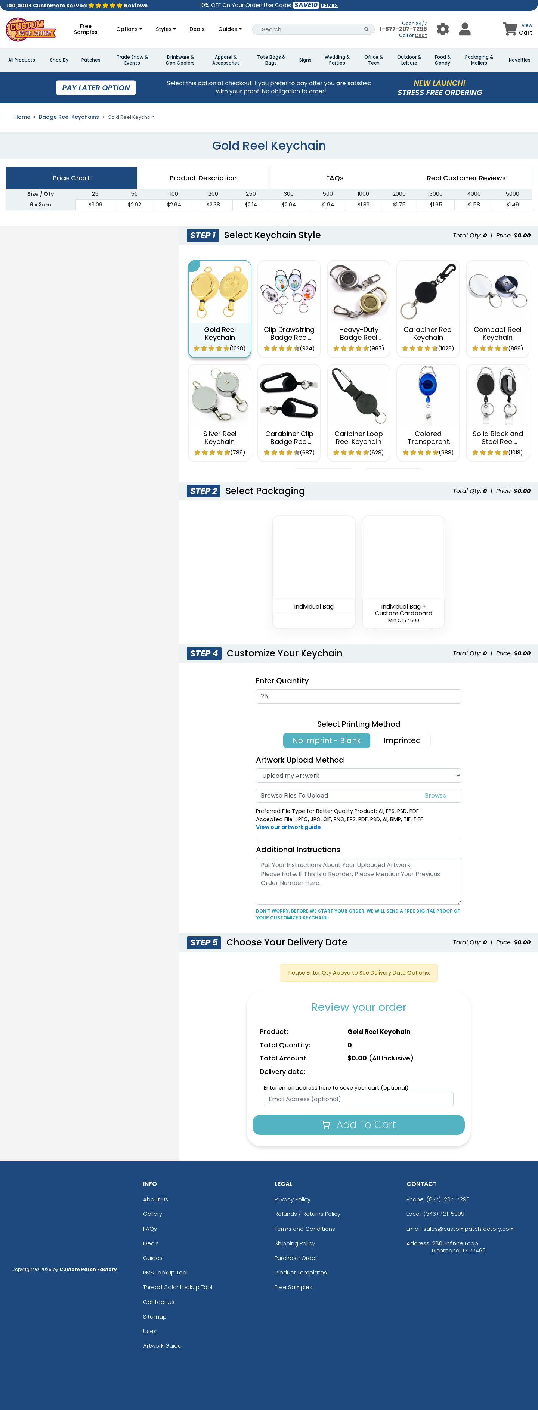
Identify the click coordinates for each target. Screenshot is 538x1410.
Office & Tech (373, 60)
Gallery (152, 1214)
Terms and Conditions (305, 1229)
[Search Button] (367, 29)
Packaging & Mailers (479, 60)
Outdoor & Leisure (409, 60)
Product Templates (301, 1272)
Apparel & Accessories (226, 60)
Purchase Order (296, 1258)
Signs (305, 60)
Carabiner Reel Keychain (428, 333)
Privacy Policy (292, 1199)
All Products (21, 60)
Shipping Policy (295, 1243)
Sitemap (155, 1316)
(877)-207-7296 (448, 1199)
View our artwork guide (288, 827)
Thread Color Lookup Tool (177, 1287)
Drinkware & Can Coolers (180, 60)
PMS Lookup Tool (165, 1272)
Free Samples (86, 29)
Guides (227, 29)
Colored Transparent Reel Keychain (428, 441)
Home (22, 117)
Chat (421, 35)
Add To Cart (358, 1124)
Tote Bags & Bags (271, 60)
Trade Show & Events (132, 60)
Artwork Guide (162, 1346)
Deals (197, 29)
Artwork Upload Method (300, 760)
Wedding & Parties (337, 60)
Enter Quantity (282, 681)
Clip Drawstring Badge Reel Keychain (289, 337)
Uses (150, 1331)
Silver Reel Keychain (219, 438)
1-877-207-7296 (403, 29)
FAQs (150, 1229)
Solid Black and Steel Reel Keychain (498, 441)
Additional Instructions (298, 849)
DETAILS (329, 5)
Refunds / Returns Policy (307, 1214)
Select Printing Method (359, 724)
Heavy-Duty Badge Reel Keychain (358, 337)
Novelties (520, 60)
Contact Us (158, 1302)
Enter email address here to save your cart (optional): (337, 1087)
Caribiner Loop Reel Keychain (358, 438)
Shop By (59, 60)
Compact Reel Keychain (498, 333)
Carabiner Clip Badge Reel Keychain (289, 441)
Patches (91, 60)
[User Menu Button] (443, 29)
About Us (155, 1199)
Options (127, 29)
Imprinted (402, 740)
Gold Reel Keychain (220, 333)
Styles (164, 29)
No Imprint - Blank (327, 740)
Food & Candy (443, 60)
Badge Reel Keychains (69, 117)
